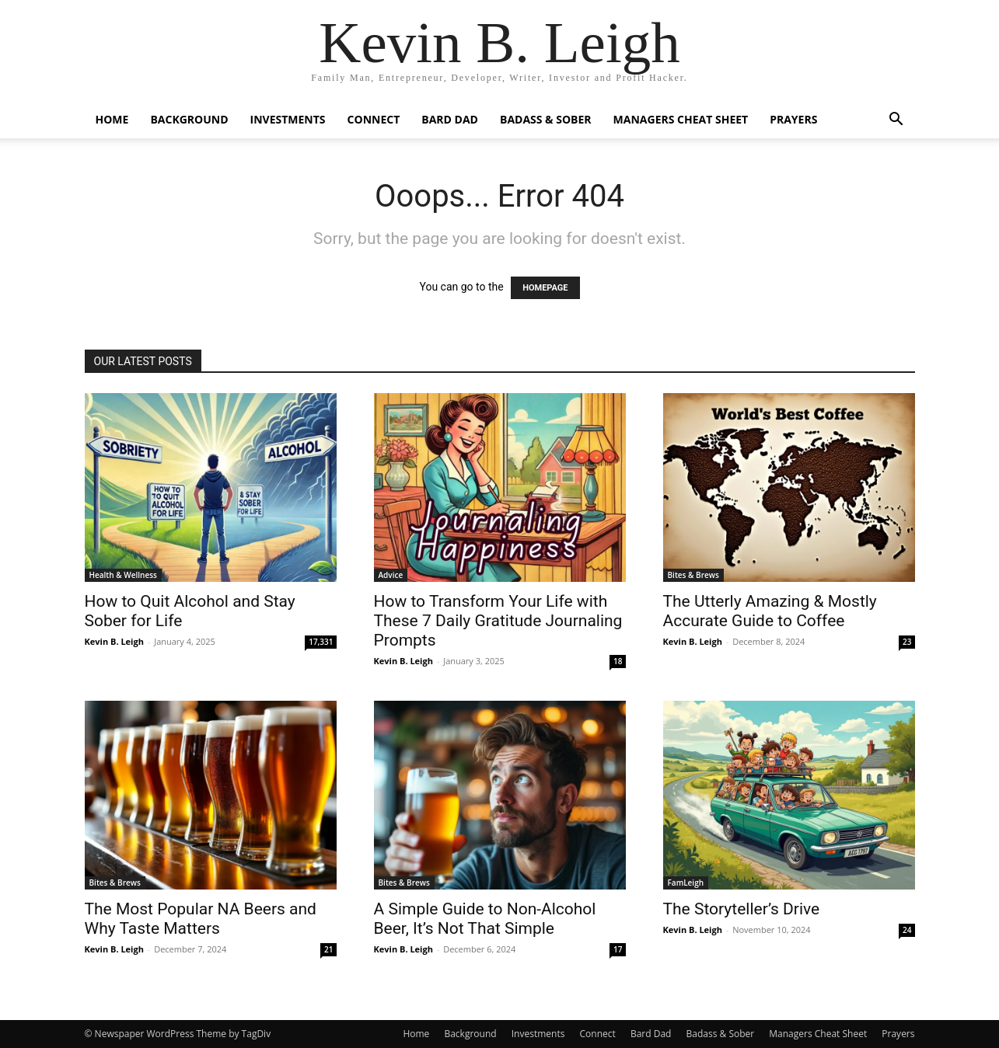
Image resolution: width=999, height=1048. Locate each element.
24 (907, 929)
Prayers (793, 119)
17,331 (321, 641)
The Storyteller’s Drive (741, 909)
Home (112, 119)
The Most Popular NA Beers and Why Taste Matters (200, 919)
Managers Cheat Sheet (681, 119)
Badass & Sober (546, 119)
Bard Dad (449, 119)
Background (189, 119)
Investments (288, 119)
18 (617, 661)
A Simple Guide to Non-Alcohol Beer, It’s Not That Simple (485, 919)
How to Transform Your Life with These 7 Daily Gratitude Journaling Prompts (498, 620)
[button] (896, 120)
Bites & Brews (693, 574)
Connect (374, 119)
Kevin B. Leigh (114, 641)
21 (328, 949)
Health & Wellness (123, 574)
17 (617, 949)
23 (907, 641)
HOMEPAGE (545, 288)
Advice (391, 574)
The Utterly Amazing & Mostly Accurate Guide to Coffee (770, 611)
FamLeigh (686, 882)
